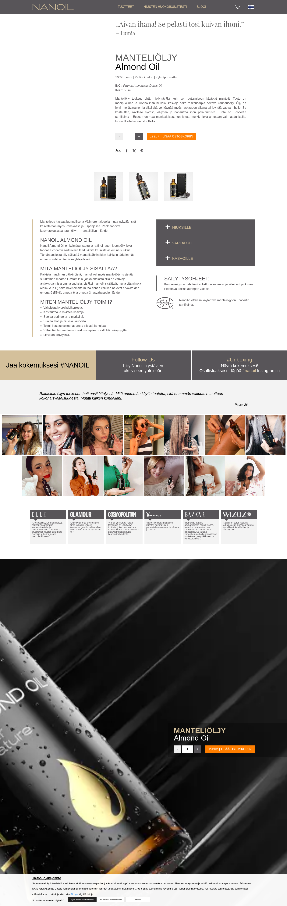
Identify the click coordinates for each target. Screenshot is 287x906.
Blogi (201, 6)
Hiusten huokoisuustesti (165, 6)
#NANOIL (75, 365)
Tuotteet (126, 6)
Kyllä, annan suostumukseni (81, 901)
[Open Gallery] (108, 186)
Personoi (137, 901)
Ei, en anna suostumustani (110, 901)
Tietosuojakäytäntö (46, 880)
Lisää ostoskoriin (178, 136)
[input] (129, 136)
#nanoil (249, 370)
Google (74, 896)
